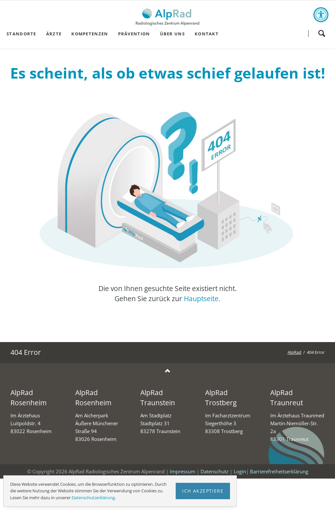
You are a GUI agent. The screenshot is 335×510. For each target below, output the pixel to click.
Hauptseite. (202, 298)
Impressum (182, 471)
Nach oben (167, 371)
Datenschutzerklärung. (94, 498)
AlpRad (294, 352)
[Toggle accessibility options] (320, 14)
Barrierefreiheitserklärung (279, 471)
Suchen (321, 33)
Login (240, 471)
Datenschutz (214, 471)
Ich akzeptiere (202, 491)
